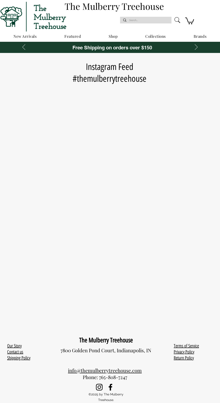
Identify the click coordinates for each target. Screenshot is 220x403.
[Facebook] (110, 387)
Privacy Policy (184, 352)
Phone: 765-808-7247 (105, 377)
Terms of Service (186, 345)
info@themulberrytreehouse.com (105, 370)
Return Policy (184, 358)
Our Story (14, 345)
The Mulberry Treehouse (106, 340)
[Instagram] (99, 387)
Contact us (15, 352)
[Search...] (145, 20)
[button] (189, 20)
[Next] (196, 47)
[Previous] (23, 47)
